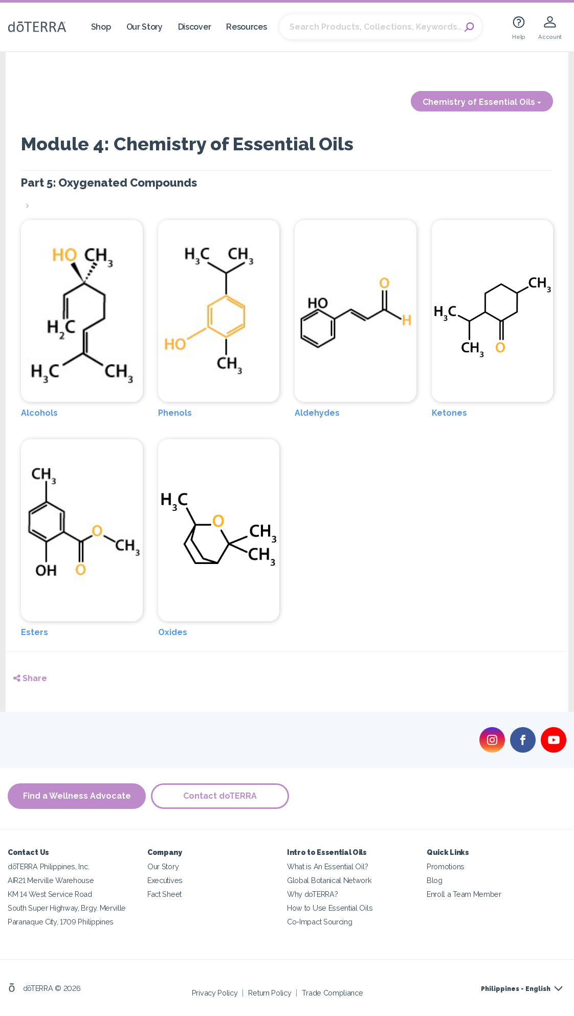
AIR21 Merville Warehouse (51, 880)
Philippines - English (515, 988)
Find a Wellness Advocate (77, 796)
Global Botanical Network (329, 880)
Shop (101, 27)
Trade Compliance (332, 992)
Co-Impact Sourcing (319, 921)
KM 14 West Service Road (50, 894)
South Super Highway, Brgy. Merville (67, 908)
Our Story (144, 27)
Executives (165, 880)
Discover (194, 27)
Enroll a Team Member (464, 894)
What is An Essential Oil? (327, 866)
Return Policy (269, 992)
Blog (435, 880)
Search (469, 27)
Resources (246, 27)
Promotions (446, 866)
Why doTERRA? (312, 894)
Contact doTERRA (220, 796)
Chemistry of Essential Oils (482, 102)
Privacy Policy (215, 992)
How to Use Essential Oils (329, 908)
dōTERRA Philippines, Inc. (48, 866)
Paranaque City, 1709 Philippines (61, 921)
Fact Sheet (164, 894)
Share (30, 678)
